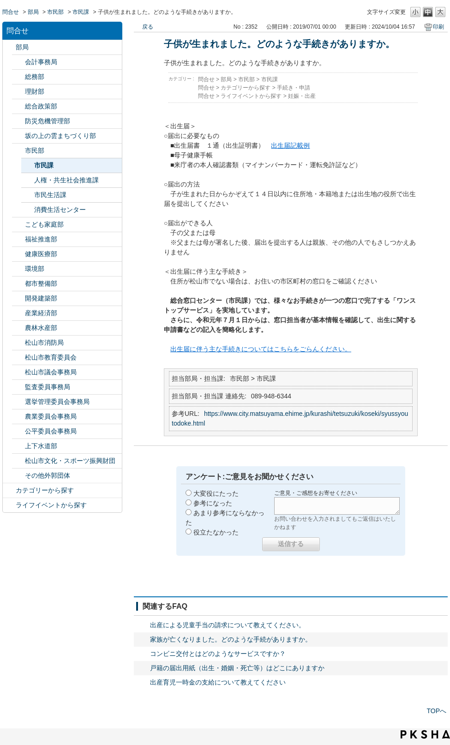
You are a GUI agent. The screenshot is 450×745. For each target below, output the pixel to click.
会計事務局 (41, 62)
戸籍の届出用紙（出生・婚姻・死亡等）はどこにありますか (237, 668)
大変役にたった (216, 493)
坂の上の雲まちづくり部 (60, 135)
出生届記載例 (290, 145)
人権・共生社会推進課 (66, 180)
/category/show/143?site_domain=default (18, 372)
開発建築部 (41, 298)
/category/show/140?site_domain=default (18, 343)
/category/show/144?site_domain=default (18, 446)
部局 (33, 12)
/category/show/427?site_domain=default (18, 328)
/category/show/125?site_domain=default (18, 77)
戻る (147, 27)
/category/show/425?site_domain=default (18, 298)
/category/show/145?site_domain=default (18, 431)
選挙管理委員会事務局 (57, 401)
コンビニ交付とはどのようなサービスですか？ (218, 653)
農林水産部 (41, 327)
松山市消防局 (44, 342)
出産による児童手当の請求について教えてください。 (227, 625)
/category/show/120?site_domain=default (18, 62)
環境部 (34, 268)
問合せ (10, 12)
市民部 (55, 12)
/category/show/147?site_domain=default (18, 416)
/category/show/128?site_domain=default (18, 151)
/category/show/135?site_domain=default (18, 283)
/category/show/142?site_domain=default (18, 357)
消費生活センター (60, 209)
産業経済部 (41, 313)
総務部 (34, 76)
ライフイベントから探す (51, 505)
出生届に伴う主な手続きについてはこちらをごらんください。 (260, 349)
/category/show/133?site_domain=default (18, 269)
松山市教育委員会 (51, 357)
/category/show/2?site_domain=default (9, 490)
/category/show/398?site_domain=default (18, 136)
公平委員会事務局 (51, 431)
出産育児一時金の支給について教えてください (218, 682)
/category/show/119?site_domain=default (9, 47)
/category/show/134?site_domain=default (18, 461)
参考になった (212, 503)
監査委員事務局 (47, 387)
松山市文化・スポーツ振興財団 (70, 460)
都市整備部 (41, 283)
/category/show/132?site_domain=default (18, 254)
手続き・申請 (293, 87)
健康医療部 (41, 254)
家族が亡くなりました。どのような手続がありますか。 (231, 639)
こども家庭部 (44, 224)
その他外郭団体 (47, 475)
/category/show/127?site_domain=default (18, 91)
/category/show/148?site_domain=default (18, 402)
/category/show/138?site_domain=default (18, 313)
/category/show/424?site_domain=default (18, 121)
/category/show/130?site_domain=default (18, 239)
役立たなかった (216, 532)
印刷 (438, 27)
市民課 (80, 12)
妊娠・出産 (302, 96)
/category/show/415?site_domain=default (18, 224)
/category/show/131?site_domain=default (18, 476)
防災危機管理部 (47, 121)
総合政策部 (41, 106)
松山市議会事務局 (51, 372)
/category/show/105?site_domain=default (9, 505)
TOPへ (436, 711)
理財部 (34, 91)
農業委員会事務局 (51, 416)
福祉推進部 (41, 239)
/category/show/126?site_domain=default (18, 106)
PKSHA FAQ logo (425, 734)
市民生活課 (50, 194)
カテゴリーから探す (45, 490)
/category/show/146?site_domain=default (18, 387)
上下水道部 (41, 446)
